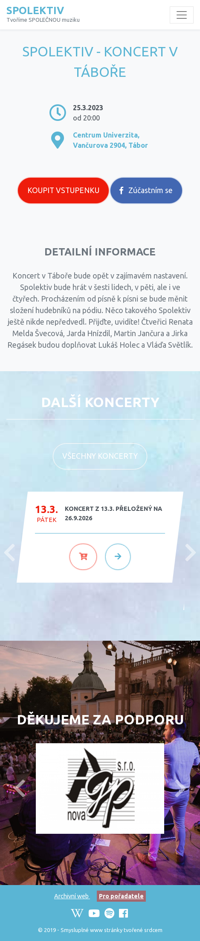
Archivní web (72, 896)
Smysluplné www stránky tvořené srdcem (111, 930)
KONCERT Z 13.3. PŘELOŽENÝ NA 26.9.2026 (113, 513)
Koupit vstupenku (63, 190)
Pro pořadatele (121, 896)
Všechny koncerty (100, 456)
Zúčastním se (146, 190)
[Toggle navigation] (182, 14)
